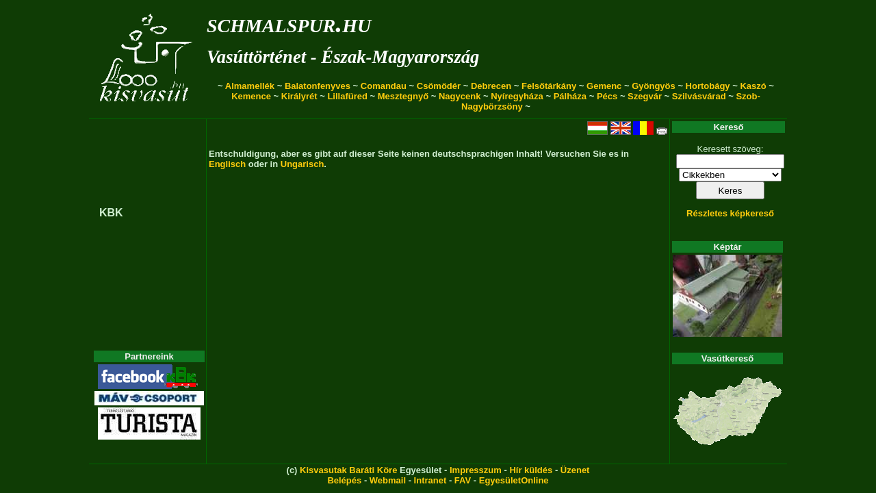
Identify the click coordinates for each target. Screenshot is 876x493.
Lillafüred (347, 96)
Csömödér (439, 86)
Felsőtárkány (548, 86)
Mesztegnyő (403, 96)
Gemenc (604, 86)
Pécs (607, 96)
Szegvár (645, 96)
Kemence (251, 96)
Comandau (384, 86)
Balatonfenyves (317, 86)
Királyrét (299, 96)
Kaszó (753, 86)
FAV (462, 480)
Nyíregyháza (517, 96)
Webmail (388, 480)
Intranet (430, 480)
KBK (111, 212)
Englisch (227, 164)
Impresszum (476, 470)
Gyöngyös (653, 86)
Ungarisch (302, 164)
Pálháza (570, 96)
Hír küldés (530, 470)
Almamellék (249, 86)
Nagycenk (459, 96)
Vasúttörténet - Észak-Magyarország (343, 57)
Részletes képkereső (730, 213)
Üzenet (575, 470)
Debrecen (491, 86)
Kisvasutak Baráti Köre (348, 470)
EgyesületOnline (514, 480)
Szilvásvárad (699, 96)
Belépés (344, 480)
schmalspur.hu (289, 23)
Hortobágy (708, 86)
